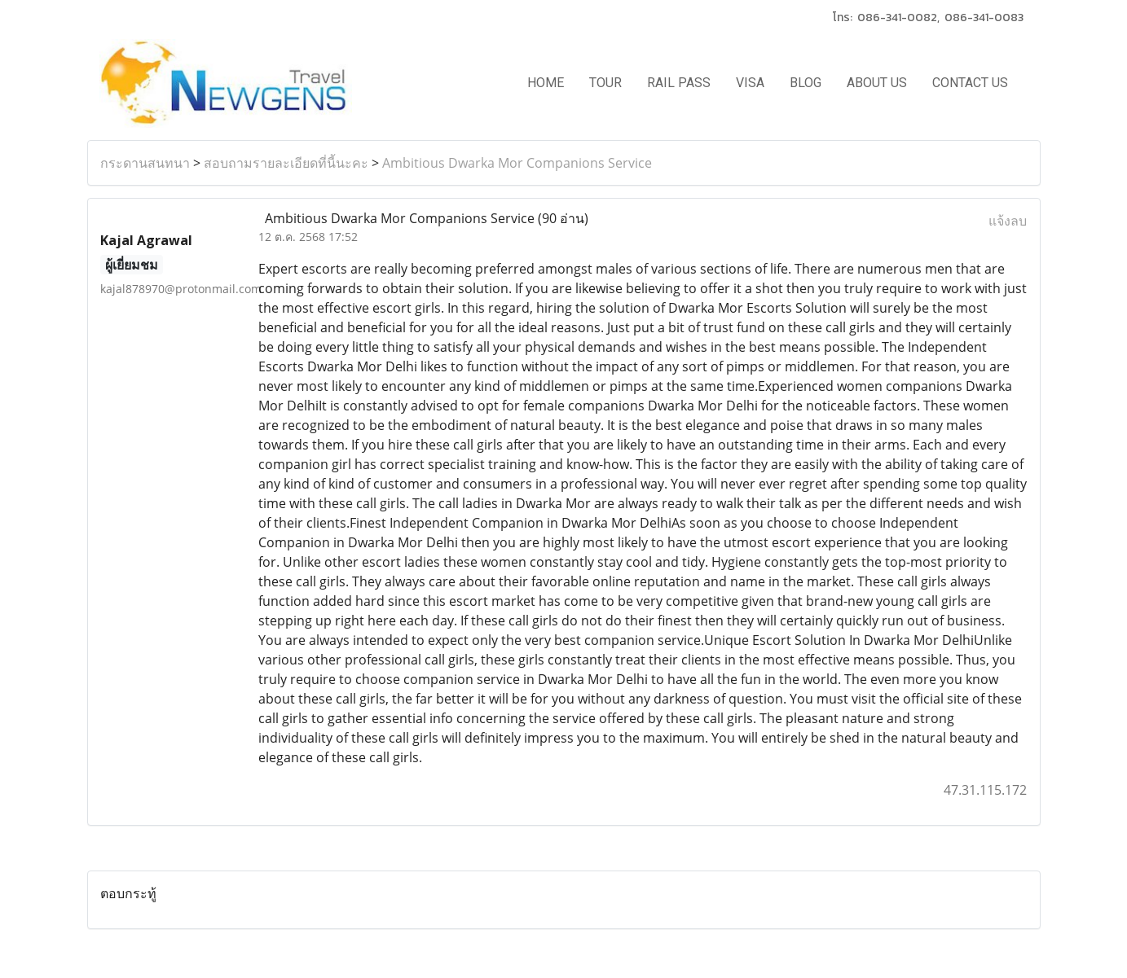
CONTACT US (970, 82)
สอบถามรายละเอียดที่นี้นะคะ (286, 163)
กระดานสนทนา (145, 163)
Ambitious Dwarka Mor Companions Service (517, 163)
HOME (545, 82)
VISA (750, 82)
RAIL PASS (679, 82)
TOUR (605, 82)
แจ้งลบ (1007, 221)
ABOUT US (877, 82)
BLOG (805, 82)
